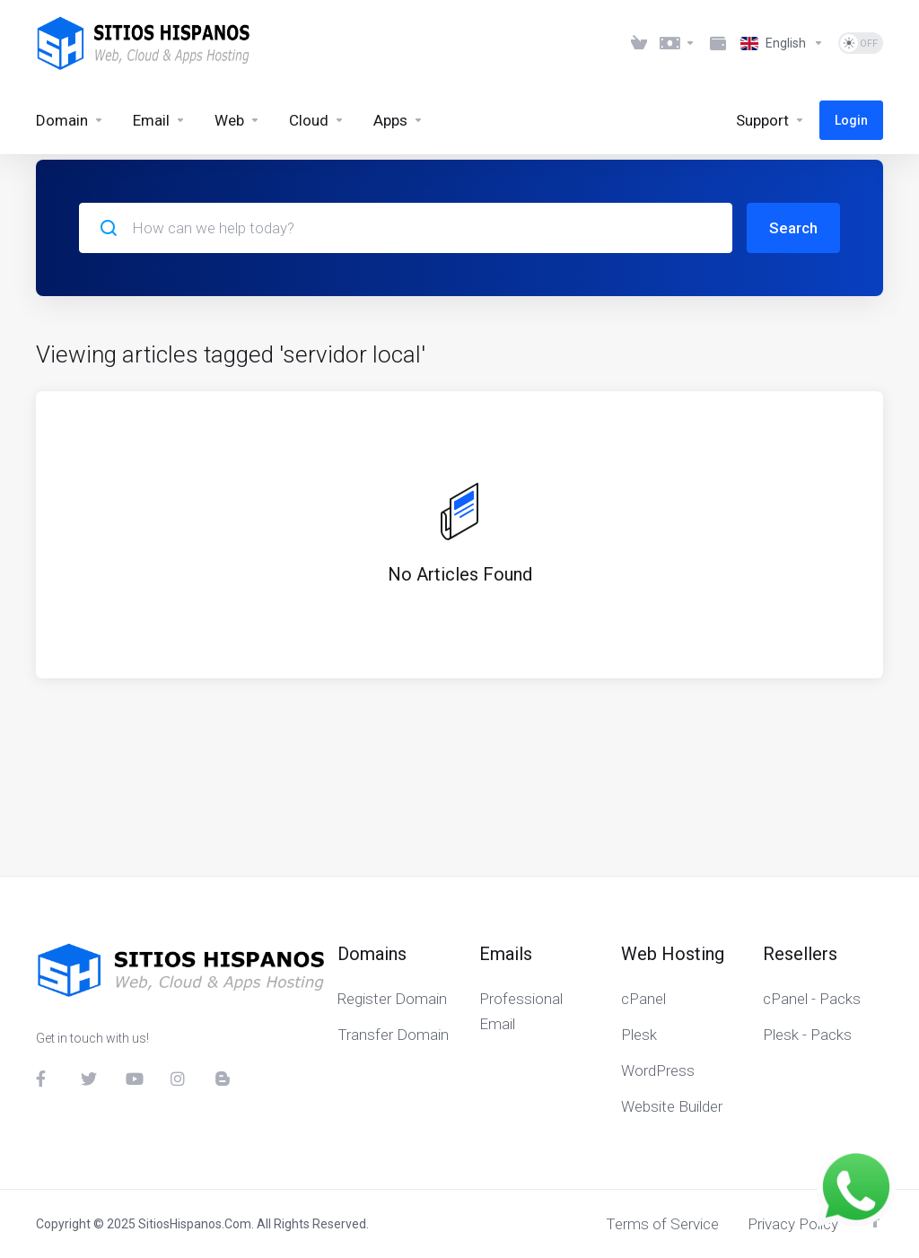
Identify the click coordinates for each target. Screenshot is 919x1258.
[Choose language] (782, 43)
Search (793, 228)
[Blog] (223, 1078)
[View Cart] (639, 43)
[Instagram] (178, 1078)
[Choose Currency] (678, 43)
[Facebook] (44, 1078)
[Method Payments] (718, 43)
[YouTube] (133, 1078)
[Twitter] (88, 1078)
